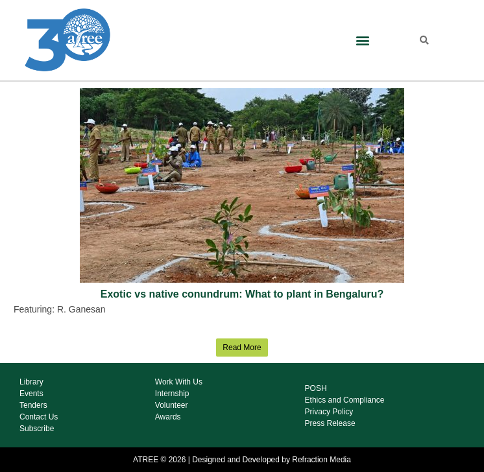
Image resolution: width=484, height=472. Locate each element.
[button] (363, 40)
